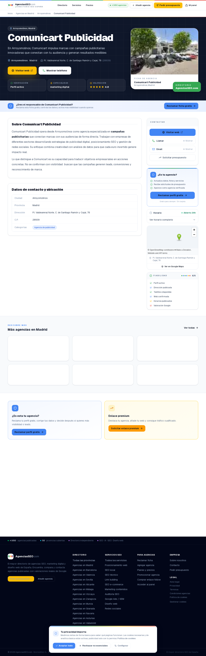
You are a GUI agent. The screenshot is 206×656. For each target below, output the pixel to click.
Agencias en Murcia (83, 603)
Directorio (62, 5)
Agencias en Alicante (83, 584)
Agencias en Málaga (83, 589)
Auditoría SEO (112, 594)
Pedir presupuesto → (21, 579)
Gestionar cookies (178, 602)
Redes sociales (113, 608)
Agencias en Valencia (84, 574)
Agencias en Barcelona (85, 570)
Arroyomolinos (44, 13)
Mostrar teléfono (55, 70)
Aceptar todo (64, 645)
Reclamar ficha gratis (181, 105)
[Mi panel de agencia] (191, 5)
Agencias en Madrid (25, 13)
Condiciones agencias (180, 593)
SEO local (110, 570)
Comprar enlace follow (149, 579)
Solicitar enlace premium (127, 512)
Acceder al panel (146, 584)
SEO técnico (111, 574)
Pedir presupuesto (168, 5)
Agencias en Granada (84, 608)
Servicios (76, 5)
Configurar (121, 645)
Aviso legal (174, 582)
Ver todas (191, 327)
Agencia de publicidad (44, 227)
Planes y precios (146, 570)
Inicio (10, 13)
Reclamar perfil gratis (172, 195)
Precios (89, 5)
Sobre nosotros (178, 560)
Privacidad (175, 585)
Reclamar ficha (145, 560)
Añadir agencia (141, 5)
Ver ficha (52, 398)
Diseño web (111, 603)
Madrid (33, 60)
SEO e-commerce (114, 584)
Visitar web (22, 70)
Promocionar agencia (148, 574)
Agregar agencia (145, 565)
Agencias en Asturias (84, 618)
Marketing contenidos (116, 589)
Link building (111, 579)
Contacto (175, 565)
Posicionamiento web (116, 565)
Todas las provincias (85, 560)
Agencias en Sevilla (83, 579)
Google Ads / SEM (114, 598)
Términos (174, 589)
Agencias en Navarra (83, 613)
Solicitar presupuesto (172, 157)
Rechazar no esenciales (93, 645)
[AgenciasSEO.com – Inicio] (25, 5)
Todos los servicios (117, 560)
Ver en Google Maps (172, 266)
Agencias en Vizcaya (83, 594)
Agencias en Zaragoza (84, 598)
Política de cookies (178, 597)
